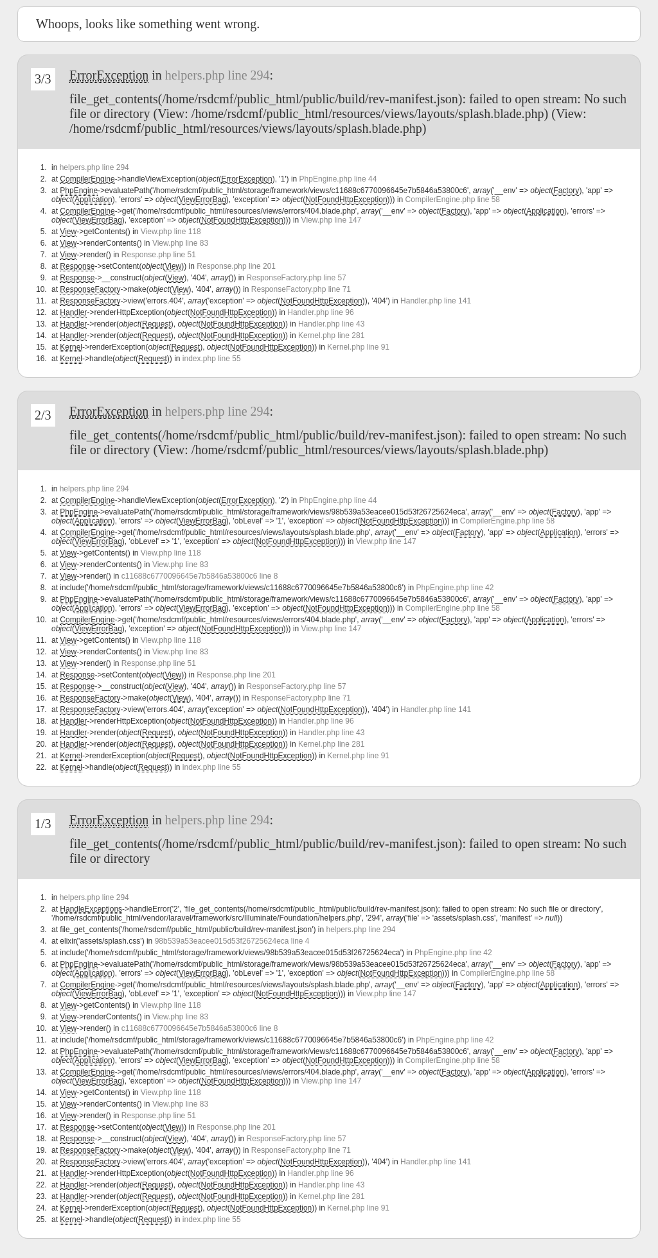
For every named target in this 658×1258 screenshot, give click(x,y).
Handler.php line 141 (435, 300)
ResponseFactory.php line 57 (296, 277)
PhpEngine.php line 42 (455, 587)
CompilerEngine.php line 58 (452, 199)
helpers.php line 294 (217, 75)
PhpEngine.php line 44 (338, 178)
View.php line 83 (180, 243)
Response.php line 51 (158, 254)
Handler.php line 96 (320, 312)
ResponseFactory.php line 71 (301, 289)
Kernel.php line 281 (331, 335)
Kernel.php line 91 (358, 347)
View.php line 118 (171, 231)
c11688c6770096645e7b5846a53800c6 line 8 (199, 576)
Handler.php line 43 (331, 323)
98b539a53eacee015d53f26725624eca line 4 (232, 941)
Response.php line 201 (236, 266)
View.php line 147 (331, 220)
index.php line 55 (211, 358)
